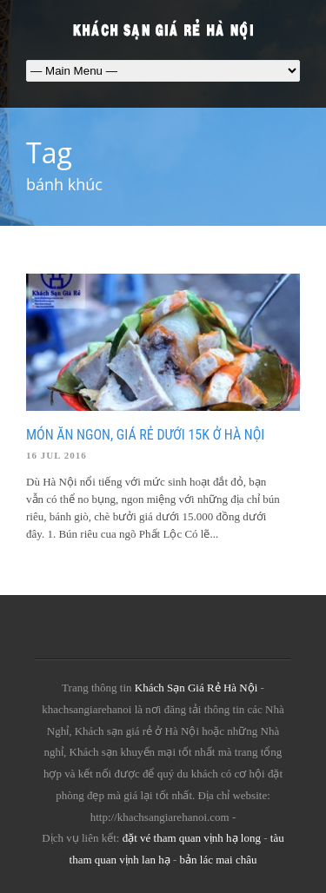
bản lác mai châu (218, 859)
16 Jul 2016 (56, 455)
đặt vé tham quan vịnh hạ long (192, 837)
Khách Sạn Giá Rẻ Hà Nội (196, 687)
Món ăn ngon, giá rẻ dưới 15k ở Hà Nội (145, 435)
